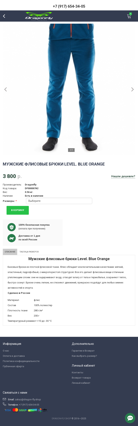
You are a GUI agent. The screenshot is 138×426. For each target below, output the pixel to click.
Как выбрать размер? (84, 356)
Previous (7, 89)
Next (130, 89)
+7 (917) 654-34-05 (69, 6)
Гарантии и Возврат (83, 350)
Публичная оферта (13, 366)
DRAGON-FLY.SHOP (61, 418)
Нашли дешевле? (123, 176)
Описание (10, 252)
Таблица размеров (29, 252)
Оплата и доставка (14, 356)
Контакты (77, 372)
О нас (6, 350)
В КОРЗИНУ (17, 210)
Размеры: (9, 201)
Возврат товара (81, 377)
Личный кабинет (81, 383)
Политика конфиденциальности (21, 361)
